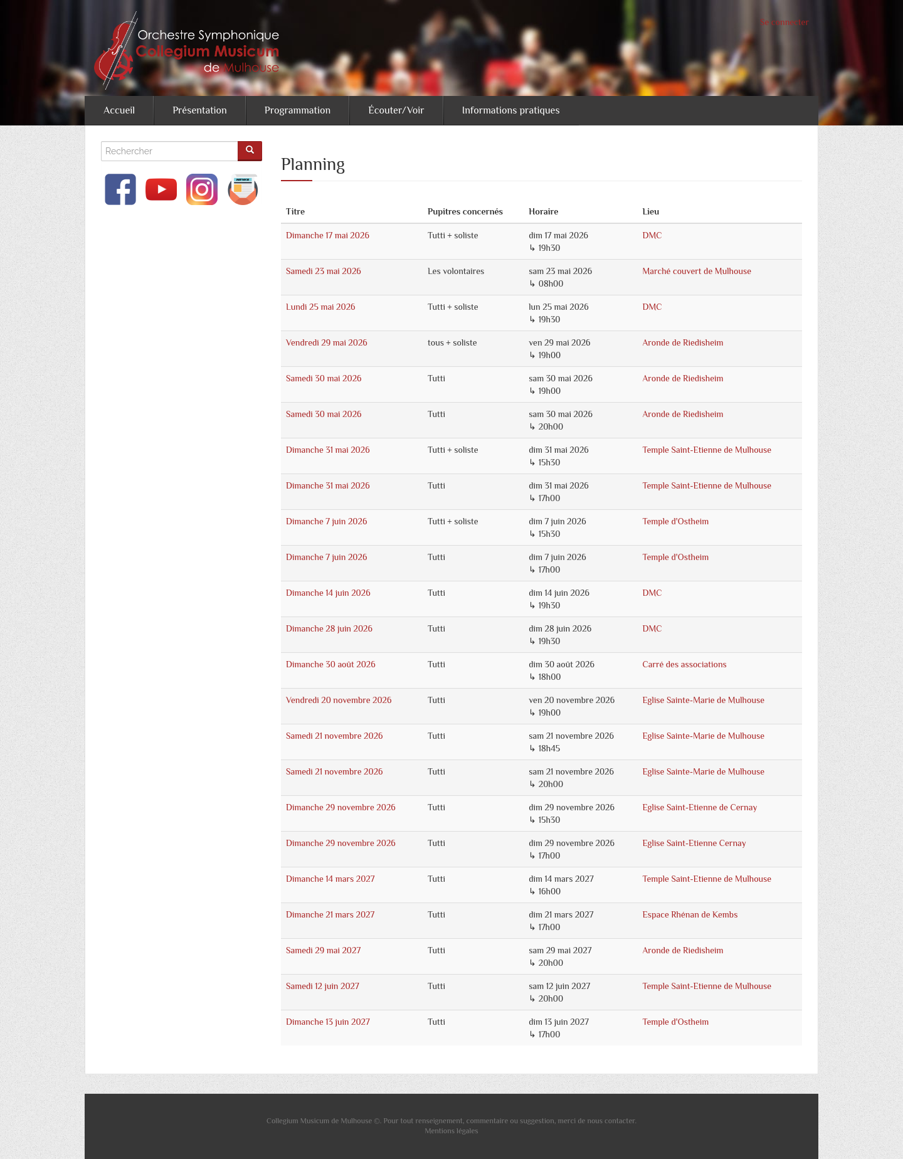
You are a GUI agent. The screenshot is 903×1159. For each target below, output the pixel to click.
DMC (652, 235)
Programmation (297, 110)
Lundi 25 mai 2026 (321, 307)
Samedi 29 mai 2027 (323, 950)
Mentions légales (451, 1130)
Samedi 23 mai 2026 (323, 271)
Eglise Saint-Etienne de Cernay (699, 807)
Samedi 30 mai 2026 (324, 378)
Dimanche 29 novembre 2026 (341, 807)
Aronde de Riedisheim (682, 342)
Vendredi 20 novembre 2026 (339, 700)
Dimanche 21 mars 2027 (330, 914)
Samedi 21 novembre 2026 (334, 736)
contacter (620, 1120)
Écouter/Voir (396, 110)
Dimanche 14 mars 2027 (330, 879)
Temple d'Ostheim (675, 521)
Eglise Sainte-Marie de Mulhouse (703, 700)
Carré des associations (684, 664)
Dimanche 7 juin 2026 (326, 521)
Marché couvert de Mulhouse (696, 271)
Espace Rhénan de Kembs (689, 914)
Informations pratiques (511, 110)
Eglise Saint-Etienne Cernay (694, 843)
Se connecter (784, 22)
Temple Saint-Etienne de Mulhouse (706, 450)
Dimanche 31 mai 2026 (328, 450)
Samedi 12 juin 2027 (322, 986)
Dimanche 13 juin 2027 (328, 1022)
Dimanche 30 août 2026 (331, 664)
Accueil (119, 110)
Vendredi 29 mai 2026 (326, 342)
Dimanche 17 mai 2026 (327, 235)
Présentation (199, 110)
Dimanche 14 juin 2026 (328, 593)
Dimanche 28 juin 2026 (329, 628)
